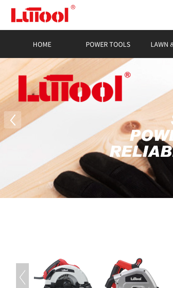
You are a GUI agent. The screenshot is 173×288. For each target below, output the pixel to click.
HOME (42, 44)
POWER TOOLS (108, 44)
